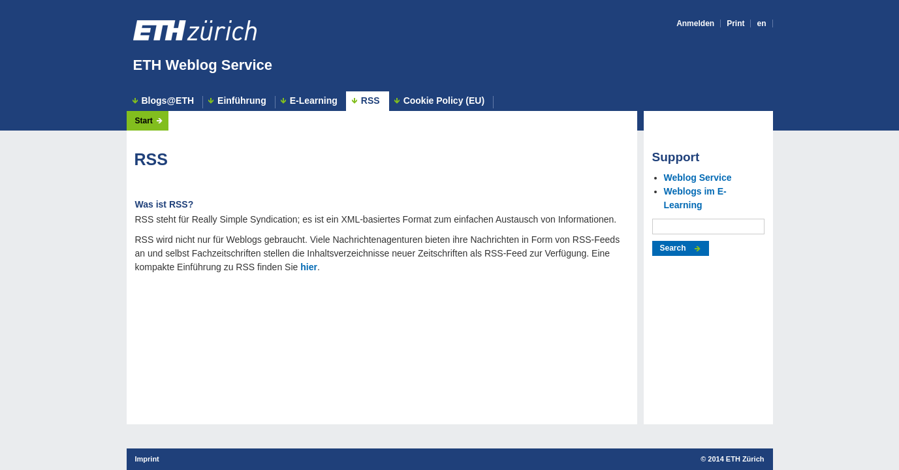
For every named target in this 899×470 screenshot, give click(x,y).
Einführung (241, 101)
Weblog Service (698, 177)
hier (308, 267)
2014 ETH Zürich (736, 459)
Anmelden (695, 23)
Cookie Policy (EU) (443, 101)
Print (735, 23)
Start (144, 121)
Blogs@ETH (168, 101)
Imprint (147, 459)
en (761, 23)
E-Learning (314, 101)
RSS (370, 100)
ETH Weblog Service (203, 65)
